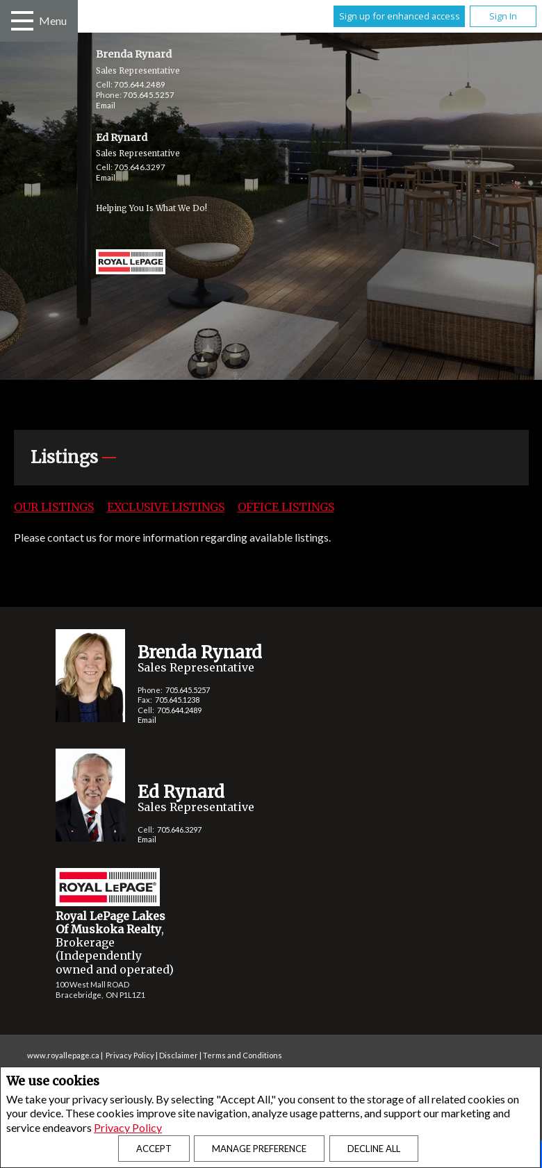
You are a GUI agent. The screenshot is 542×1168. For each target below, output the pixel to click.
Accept (154, 1148)
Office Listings (286, 507)
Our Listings (54, 507)
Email (105, 105)
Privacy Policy (128, 1127)
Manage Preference (259, 1148)
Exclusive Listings (165, 507)
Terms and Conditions (242, 1055)
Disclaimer (178, 1055)
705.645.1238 (177, 699)
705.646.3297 (139, 167)
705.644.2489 (139, 84)
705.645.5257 (148, 94)
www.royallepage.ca (63, 1055)
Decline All (373, 1148)
